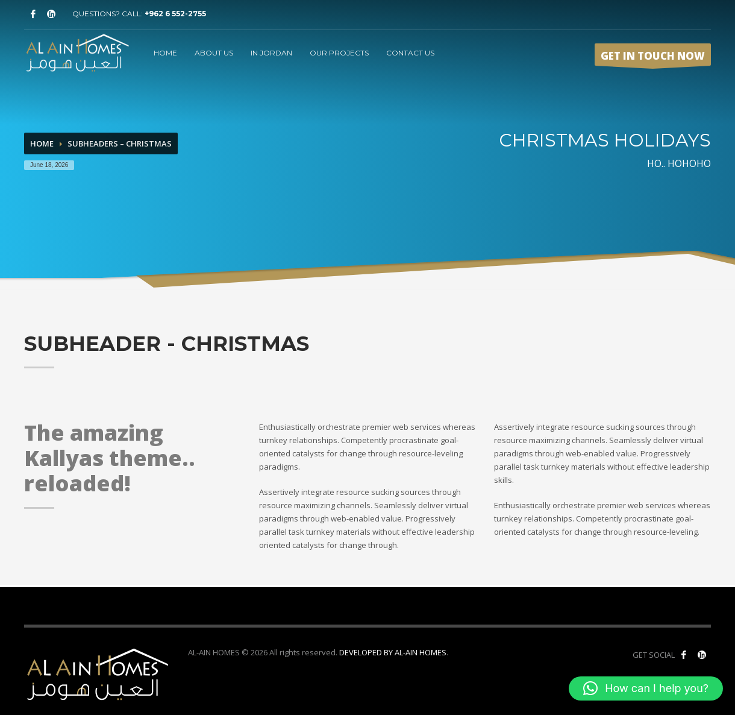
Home (42, 143)
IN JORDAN (271, 52)
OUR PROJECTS (339, 52)
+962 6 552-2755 (175, 13)
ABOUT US (214, 52)
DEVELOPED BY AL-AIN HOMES (392, 652)
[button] (646, 688)
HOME (165, 52)
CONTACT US (410, 52)
